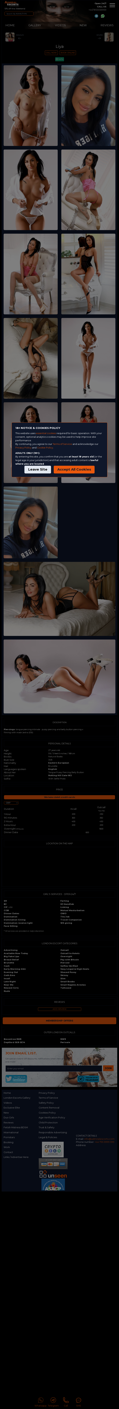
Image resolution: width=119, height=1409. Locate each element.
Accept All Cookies (74, 469)
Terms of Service (62, 444)
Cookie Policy (45, 447)
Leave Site (37, 469)
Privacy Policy (23, 447)
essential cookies (46, 433)
